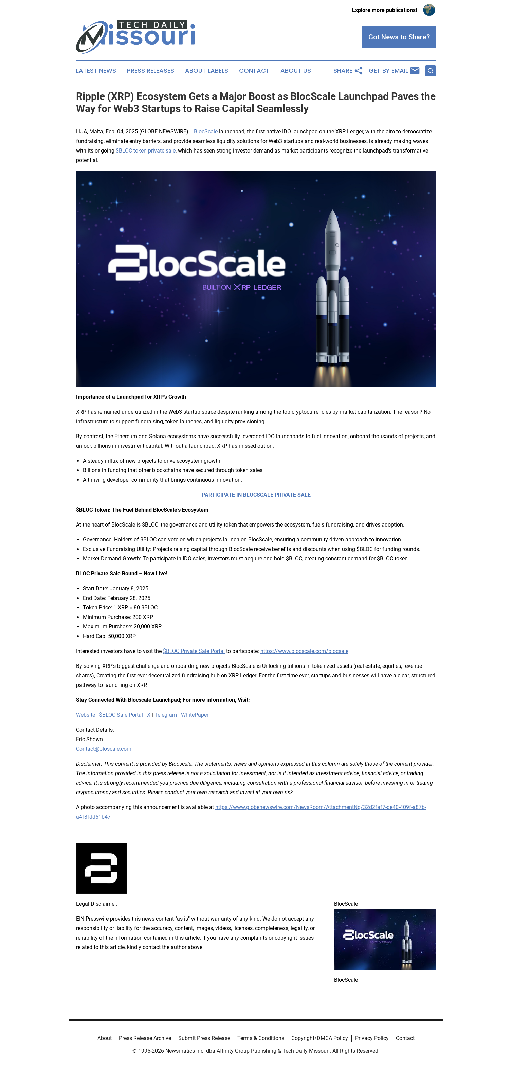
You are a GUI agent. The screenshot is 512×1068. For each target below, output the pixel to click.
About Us (295, 70)
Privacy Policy (372, 1038)
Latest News (96, 70)
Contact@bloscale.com (103, 749)
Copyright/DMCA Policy (319, 1038)
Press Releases (150, 70)
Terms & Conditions (260, 1038)
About (104, 1038)
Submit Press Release (204, 1038)
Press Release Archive (145, 1038)
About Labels (206, 70)
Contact (254, 70)
